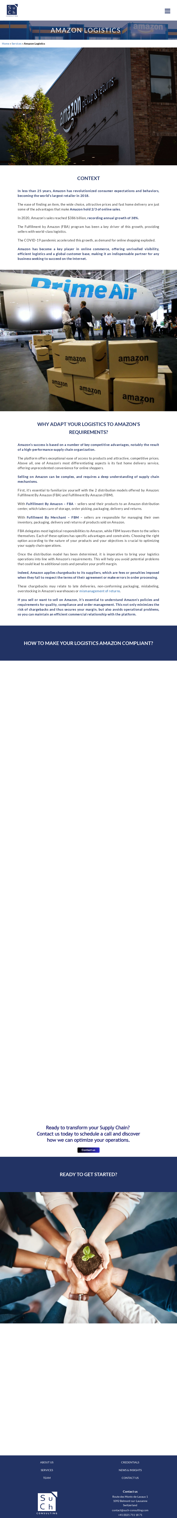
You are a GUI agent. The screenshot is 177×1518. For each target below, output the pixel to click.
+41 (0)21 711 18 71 (130, 1514)
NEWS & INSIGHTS (130, 1470)
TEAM (47, 1477)
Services (17, 43)
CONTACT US (130, 1477)
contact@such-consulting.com (130, 1510)
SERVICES (47, 1470)
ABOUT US (46, 1462)
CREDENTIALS (130, 1462)
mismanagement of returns (99, 591)
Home (5, 43)
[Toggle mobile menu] (168, 11)
